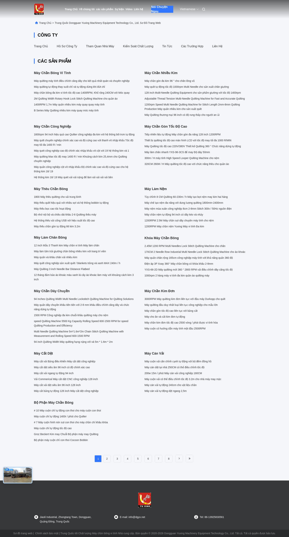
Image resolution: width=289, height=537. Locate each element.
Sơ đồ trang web (22, 533)
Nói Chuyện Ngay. (159, 9)
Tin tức (167, 46)
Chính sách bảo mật (46, 533)
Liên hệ (138, 9)
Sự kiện (119, 9)
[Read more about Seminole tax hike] (179, 458)
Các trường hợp (192, 46)
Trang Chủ (71, 9)
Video (129, 9)
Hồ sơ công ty (67, 46)
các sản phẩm (104, 9)
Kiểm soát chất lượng (138, 46)
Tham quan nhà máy (100, 46)
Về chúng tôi (87, 9)
